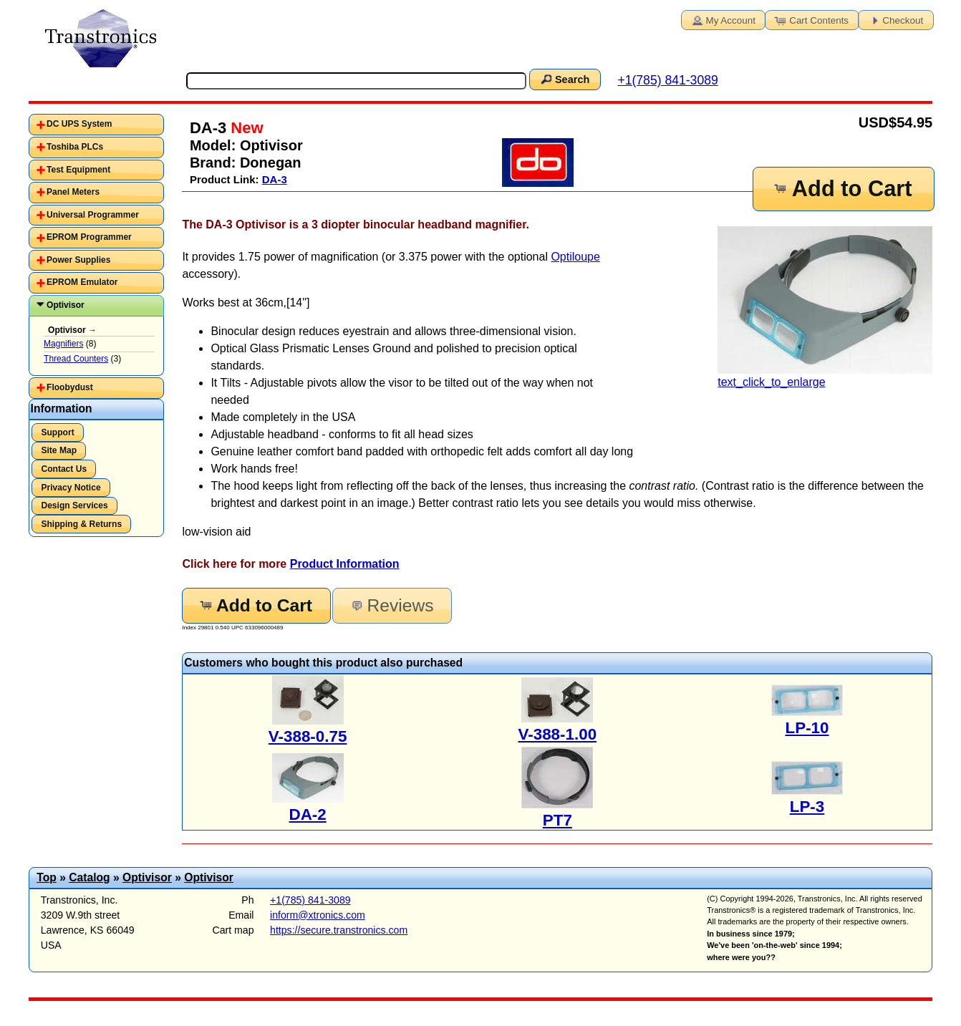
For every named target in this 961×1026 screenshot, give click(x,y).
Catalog (89, 877)
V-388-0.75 (308, 736)
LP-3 (807, 807)
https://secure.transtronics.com (338, 930)
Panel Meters (73, 192)
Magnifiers (63, 344)
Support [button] (57, 432)
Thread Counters (76, 359)
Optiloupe (575, 257)
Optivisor (65, 305)
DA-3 (274, 179)
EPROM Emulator (82, 282)
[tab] (96, 124)
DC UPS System (79, 124)
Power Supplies (78, 260)
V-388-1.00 (557, 734)
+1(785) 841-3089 (667, 80)
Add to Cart (842, 188)
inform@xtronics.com (317, 915)
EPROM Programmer (89, 237)
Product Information (345, 564)
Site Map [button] (59, 450)
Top (47, 877)
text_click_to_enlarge (825, 307)
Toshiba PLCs (75, 147)
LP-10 (807, 728)
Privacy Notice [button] (70, 488)
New (244, 128)
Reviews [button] (391, 605)
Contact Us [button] (64, 469)
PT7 (557, 820)
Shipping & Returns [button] (81, 524)
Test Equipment (78, 170)
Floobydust (70, 387)
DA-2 (308, 814)
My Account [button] (722, 19)
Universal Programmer (93, 215)
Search (564, 79)
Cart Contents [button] (811, 19)
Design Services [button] (74, 505)
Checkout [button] (894, 19)
